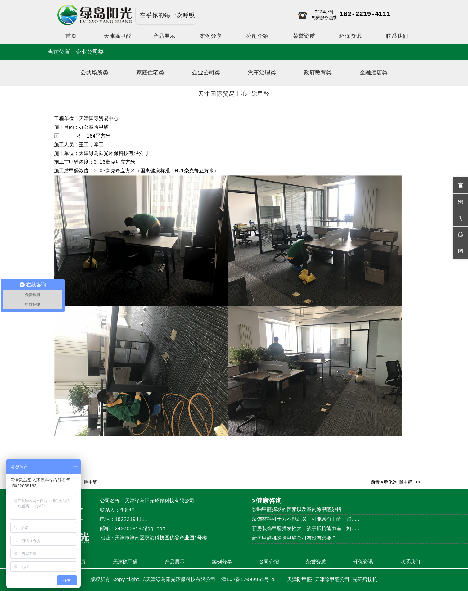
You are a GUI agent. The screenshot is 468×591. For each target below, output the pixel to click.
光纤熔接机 (365, 580)
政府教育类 (318, 73)
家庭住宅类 (150, 73)
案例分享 (222, 562)
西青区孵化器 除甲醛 (391, 482)
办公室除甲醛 (94, 127)
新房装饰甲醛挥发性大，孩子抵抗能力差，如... (306, 529)
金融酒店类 (374, 73)
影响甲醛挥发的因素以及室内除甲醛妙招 (296, 509)
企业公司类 (206, 73)
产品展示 (175, 562)
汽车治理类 (262, 73)
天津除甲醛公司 (332, 580)
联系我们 (410, 562)
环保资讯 (363, 562)
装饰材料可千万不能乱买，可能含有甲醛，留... (306, 519)
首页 (81, 562)
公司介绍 (269, 562)
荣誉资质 (316, 562)
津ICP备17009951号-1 (249, 580)
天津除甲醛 (125, 562)
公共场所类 (94, 73)
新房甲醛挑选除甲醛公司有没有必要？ (294, 538)
